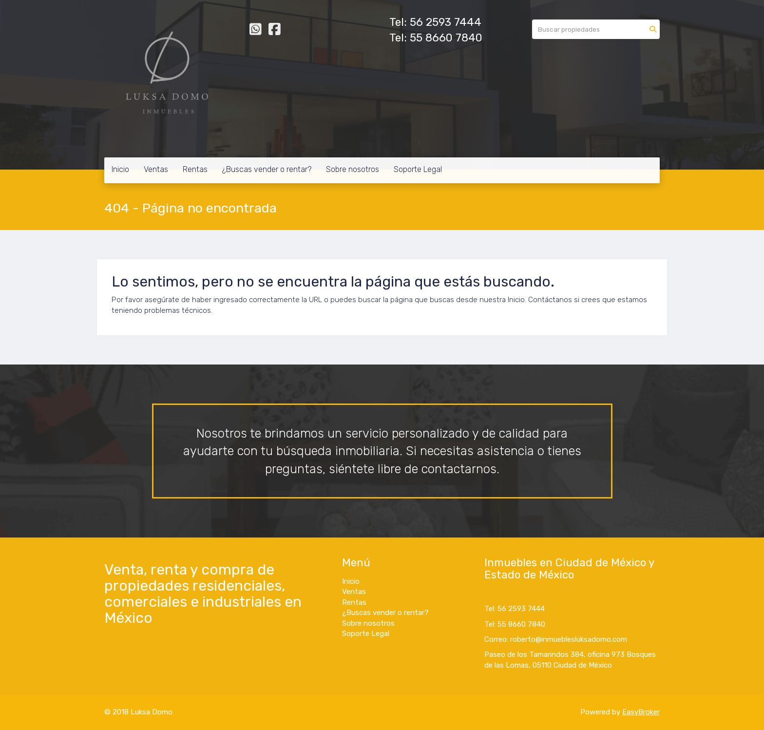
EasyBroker (641, 712)
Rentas (195, 169)
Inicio (120, 169)
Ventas (156, 169)
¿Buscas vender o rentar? (266, 169)
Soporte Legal (418, 169)
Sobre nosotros (352, 169)
